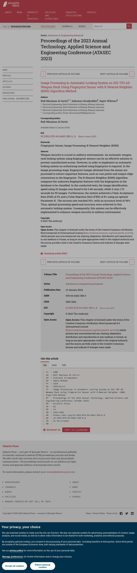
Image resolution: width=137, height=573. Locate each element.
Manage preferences (12, 557)
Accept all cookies (14, 566)
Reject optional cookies (42, 566)
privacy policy (16, 550)
